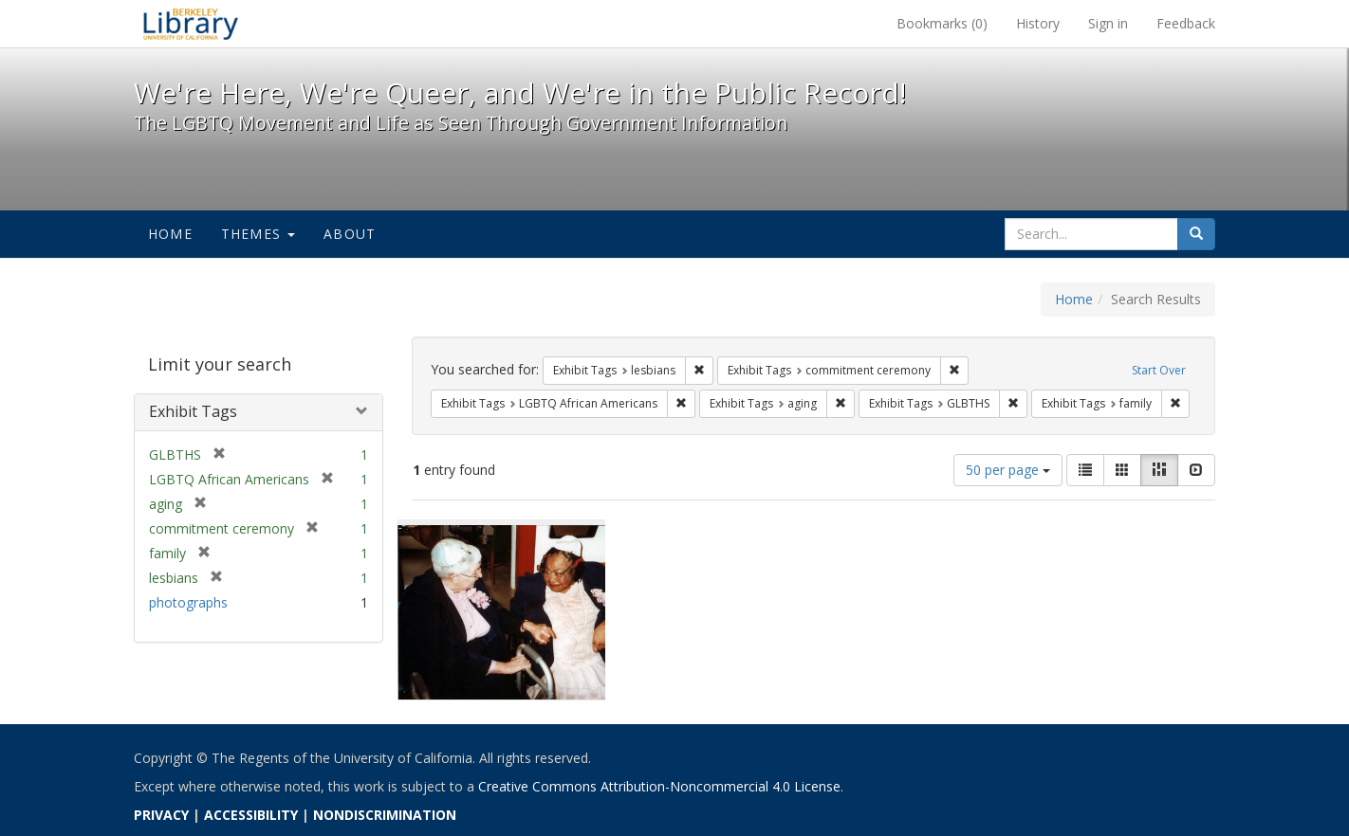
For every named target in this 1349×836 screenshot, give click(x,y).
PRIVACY (161, 815)
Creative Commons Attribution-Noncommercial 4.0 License (659, 786)
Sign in (1108, 23)
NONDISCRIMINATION (384, 815)
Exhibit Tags (193, 411)
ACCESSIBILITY (251, 815)
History (1038, 23)
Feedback (1185, 23)
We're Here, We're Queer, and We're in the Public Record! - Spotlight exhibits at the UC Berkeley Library (191, 23)
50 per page (1008, 470)
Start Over (1159, 370)
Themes (258, 234)
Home (170, 234)
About (349, 234)
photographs (188, 602)
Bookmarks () (942, 23)
